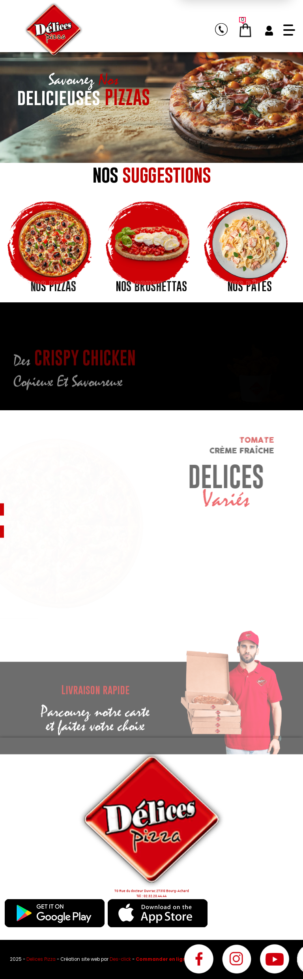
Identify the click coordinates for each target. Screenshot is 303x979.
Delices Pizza (41, 959)
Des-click (120, 959)
